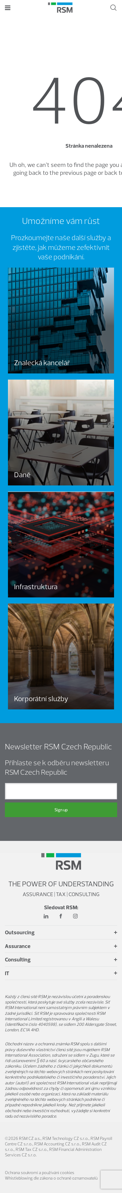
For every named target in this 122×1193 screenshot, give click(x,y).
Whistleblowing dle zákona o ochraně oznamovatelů (51, 1178)
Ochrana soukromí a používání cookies (39, 1172)
